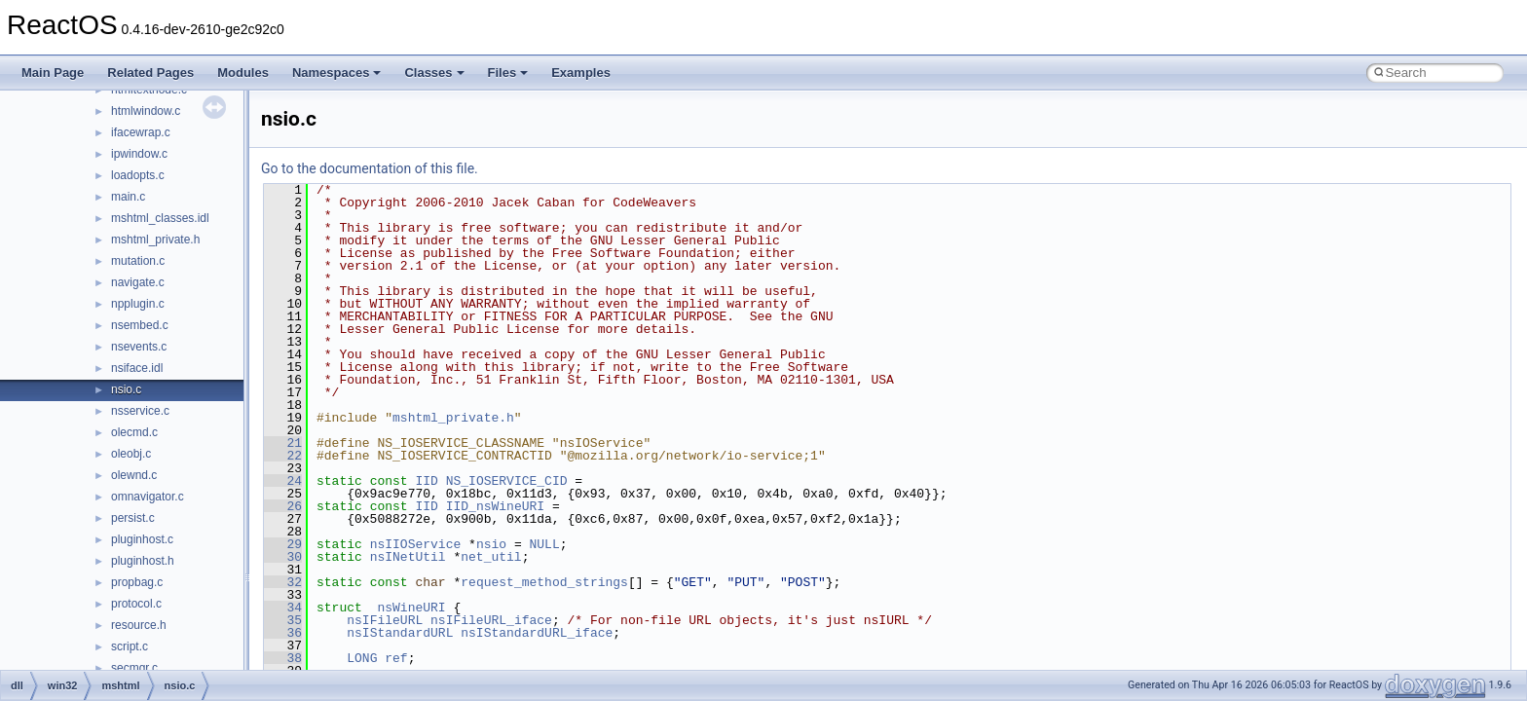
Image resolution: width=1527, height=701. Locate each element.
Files (508, 72)
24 (283, 481)
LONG (362, 658)
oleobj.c (131, 454)
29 (283, 544)
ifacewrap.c (140, 132)
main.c (128, 196)
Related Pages (150, 72)
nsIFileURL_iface (491, 620)
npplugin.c (138, 304)
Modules (243, 72)
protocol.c (136, 603)
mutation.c (138, 261)
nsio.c (126, 389)
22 (283, 455)
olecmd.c (134, 432)
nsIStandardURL (400, 633)
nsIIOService (416, 544)
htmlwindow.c (145, 111)
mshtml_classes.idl (160, 218)
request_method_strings (544, 582)
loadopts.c (138, 175)
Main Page (52, 72)
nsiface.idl (137, 368)
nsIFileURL (385, 620)
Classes (434, 72)
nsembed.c (139, 325)
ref (396, 658)
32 (283, 582)
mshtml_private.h (155, 239)
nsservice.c (140, 411)
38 (283, 658)
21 (283, 443)
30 (283, 557)
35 (283, 620)
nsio (491, 544)
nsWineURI (411, 607)
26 (283, 506)
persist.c (133, 518)
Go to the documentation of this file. (369, 168)
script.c (129, 646)
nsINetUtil (408, 557)
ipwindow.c (139, 154)
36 (283, 633)
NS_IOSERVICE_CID (507, 481)
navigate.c (138, 282)
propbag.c (137, 582)
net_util (491, 557)
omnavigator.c (147, 496)
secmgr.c (134, 668)
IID (426, 481)
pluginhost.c (142, 539)
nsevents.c (139, 346)
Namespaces (337, 72)
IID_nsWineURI (495, 506)
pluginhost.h (142, 561)
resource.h (139, 625)
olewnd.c (134, 475)
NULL (544, 544)
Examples (581, 72)
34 (283, 607)
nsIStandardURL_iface (537, 633)
